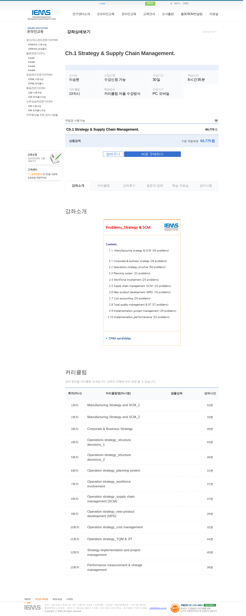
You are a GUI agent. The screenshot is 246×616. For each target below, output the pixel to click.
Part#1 (31, 57)
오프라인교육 (105, 14)
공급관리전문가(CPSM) (39, 74)
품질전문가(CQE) (35, 88)
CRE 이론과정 (34, 106)
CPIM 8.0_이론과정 (37, 44)
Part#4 (31, 70)
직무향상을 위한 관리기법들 (42, 115)
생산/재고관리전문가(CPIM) (42, 40)
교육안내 (149, 14)
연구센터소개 (81, 14)
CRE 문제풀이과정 (37, 110)
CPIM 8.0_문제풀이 (37, 48)
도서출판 (168, 14)
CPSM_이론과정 (36, 79)
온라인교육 (129, 14)
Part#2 (31, 62)
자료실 (213, 14)
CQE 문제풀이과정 (37, 96)
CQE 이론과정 (35, 92)
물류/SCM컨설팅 (191, 14)
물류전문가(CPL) (35, 53)
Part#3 (31, 66)
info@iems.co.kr (157, 607)
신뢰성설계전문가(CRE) (39, 101)
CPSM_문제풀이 (36, 83)
